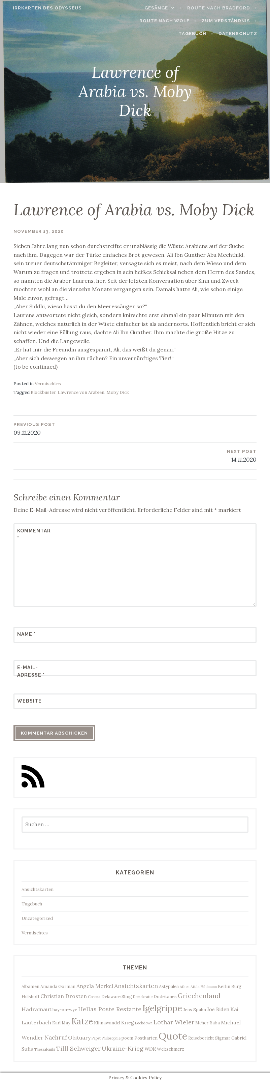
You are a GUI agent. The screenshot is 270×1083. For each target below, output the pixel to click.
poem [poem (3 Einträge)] (127, 1038)
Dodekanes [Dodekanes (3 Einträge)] (165, 996)
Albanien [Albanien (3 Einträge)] (30, 986)
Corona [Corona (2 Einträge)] (94, 996)
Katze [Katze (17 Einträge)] (82, 1021)
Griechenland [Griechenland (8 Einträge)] (199, 996)
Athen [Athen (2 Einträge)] (185, 986)
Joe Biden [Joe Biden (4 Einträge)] (218, 1009)
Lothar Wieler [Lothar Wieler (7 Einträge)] (174, 1022)
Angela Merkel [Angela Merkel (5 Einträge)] (94, 986)
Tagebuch (197, 33)
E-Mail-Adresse (31, 671)
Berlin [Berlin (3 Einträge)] (224, 986)
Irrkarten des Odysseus (43, 7)
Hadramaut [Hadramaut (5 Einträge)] (37, 1009)
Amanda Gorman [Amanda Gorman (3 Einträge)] (57, 986)
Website (29, 701)
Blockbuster (43, 392)
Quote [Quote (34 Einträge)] (173, 1035)
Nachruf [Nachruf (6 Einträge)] (55, 1037)
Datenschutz (242, 33)
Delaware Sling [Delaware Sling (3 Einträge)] (116, 996)
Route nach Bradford (222, 7)
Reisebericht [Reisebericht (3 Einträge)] (201, 1038)
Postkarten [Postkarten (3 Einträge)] (146, 1038)
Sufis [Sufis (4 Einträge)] (27, 1049)
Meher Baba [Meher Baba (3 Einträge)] (207, 1022)
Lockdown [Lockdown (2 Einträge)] (144, 1023)
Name (26, 634)
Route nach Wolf (169, 20)
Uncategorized (37, 918)
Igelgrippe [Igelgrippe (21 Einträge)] (162, 1008)
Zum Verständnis (230, 20)
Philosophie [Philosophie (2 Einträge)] (111, 1038)
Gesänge (160, 7)
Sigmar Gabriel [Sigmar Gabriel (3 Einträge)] (230, 1038)
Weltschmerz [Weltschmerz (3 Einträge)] (170, 1049)
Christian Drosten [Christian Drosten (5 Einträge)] (63, 996)
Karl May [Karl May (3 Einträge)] (61, 1022)
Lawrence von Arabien (81, 392)
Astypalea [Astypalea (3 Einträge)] (169, 986)
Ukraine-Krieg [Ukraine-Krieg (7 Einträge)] (122, 1048)
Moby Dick (117, 392)
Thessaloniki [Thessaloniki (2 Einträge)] (44, 1049)
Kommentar (33, 534)
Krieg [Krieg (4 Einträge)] (127, 1022)
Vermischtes (48, 383)
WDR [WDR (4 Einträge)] (150, 1049)
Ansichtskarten (38, 889)
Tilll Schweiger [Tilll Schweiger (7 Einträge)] (78, 1048)
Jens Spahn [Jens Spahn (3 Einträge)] (194, 1009)
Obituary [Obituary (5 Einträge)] (79, 1037)
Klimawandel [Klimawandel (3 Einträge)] (107, 1022)
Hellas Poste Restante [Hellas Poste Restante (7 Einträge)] (109, 1009)
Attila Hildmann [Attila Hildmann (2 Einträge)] (204, 986)
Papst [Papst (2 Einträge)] (96, 1038)
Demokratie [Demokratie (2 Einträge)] (143, 996)
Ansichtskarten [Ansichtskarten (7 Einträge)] (136, 986)
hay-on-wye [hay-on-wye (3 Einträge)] (65, 1009)
